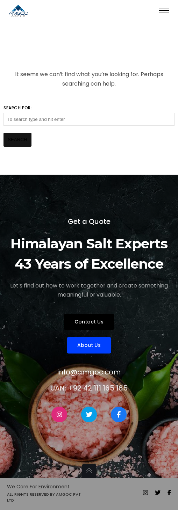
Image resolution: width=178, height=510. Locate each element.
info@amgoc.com (89, 372)
